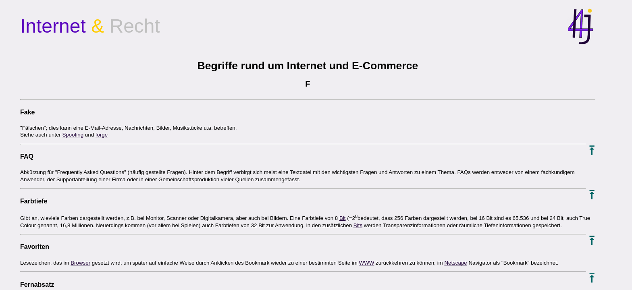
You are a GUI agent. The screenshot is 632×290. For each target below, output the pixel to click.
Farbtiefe (34, 201)
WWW (366, 263)
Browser (80, 263)
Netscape (455, 263)
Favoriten (34, 246)
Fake (27, 112)
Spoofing (72, 135)
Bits (357, 225)
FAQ (26, 156)
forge (102, 135)
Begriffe (217, 66)
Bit (342, 218)
